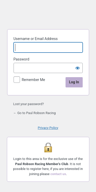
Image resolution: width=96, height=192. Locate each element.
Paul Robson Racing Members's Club (48, 14)
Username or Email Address (36, 39)
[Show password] (77, 68)
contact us (58, 174)
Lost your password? (28, 104)
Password (21, 59)
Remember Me (33, 80)
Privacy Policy (48, 128)
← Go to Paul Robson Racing (34, 113)
